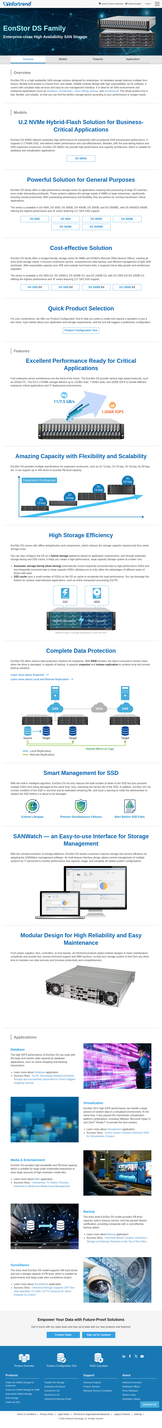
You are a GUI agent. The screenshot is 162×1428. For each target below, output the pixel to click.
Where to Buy (129, 1395)
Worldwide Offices (131, 1386)
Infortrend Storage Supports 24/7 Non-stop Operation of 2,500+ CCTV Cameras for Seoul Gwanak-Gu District (44, 1291)
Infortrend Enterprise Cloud (57, 1399)
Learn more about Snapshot (27, 675)
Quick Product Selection (111, 4)
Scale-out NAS (13, 1402)
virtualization (66, 91)
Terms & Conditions (26, 1414)
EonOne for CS (51, 1395)
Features (98, 59)
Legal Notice (63, 1414)
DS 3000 (66, 219)
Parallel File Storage (54, 1382)
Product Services (91, 1386)
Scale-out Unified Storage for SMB (22, 1389)
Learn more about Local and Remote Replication (40, 679)
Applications (133, 59)
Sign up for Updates (99, 1334)
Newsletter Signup (131, 1399)
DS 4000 (35, 219)
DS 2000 (35, 287)
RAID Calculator (99, 1359)
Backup (111, 1234)
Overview (28, 59)
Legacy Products (122, 1414)
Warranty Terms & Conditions (97, 1390)
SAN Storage (12, 1398)
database (52, 91)
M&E (37, 1179)
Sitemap (138, 1414)
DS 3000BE (96, 226)
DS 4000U (81, 158)
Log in (148, 3)
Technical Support (92, 1382)
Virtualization (114, 1129)
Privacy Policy (47, 1414)
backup (94, 91)
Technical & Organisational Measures (91, 1414)
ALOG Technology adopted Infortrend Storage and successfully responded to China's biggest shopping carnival (44, 1079)
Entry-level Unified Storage (19, 1394)
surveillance (111, 91)
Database (39, 1072)
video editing (81, 91)
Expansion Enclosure (54, 1386)
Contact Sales (63, 1334)
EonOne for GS (52, 1390)
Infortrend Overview (132, 1382)
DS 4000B (127, 219)
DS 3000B (66, 226)
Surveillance (41, 1284)
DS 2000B (96, 287)
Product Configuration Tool (81, 330)
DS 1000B (127, 287)
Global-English (133, 4)
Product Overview (24, 1359)
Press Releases (130, 1390)
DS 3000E (96, 219)
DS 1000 (66, 287)
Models (63, 59)
